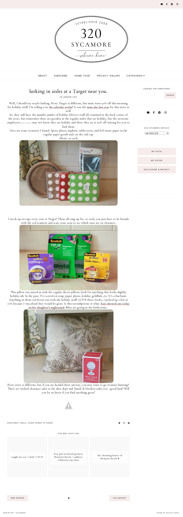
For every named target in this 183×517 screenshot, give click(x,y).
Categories (135, 75)
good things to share (40, 423)
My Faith (157, 151)
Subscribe (61, 75)
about (42, 75)
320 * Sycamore (18, 513)
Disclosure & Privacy (157, 169)
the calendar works (60, 107)
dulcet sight (172, 513)
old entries (119, 498)
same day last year (98, 107)
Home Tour (82, 75)
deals (23, 423)
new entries (17, 498)
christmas (13, 423)
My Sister (156, 160)
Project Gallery (108, 75)
